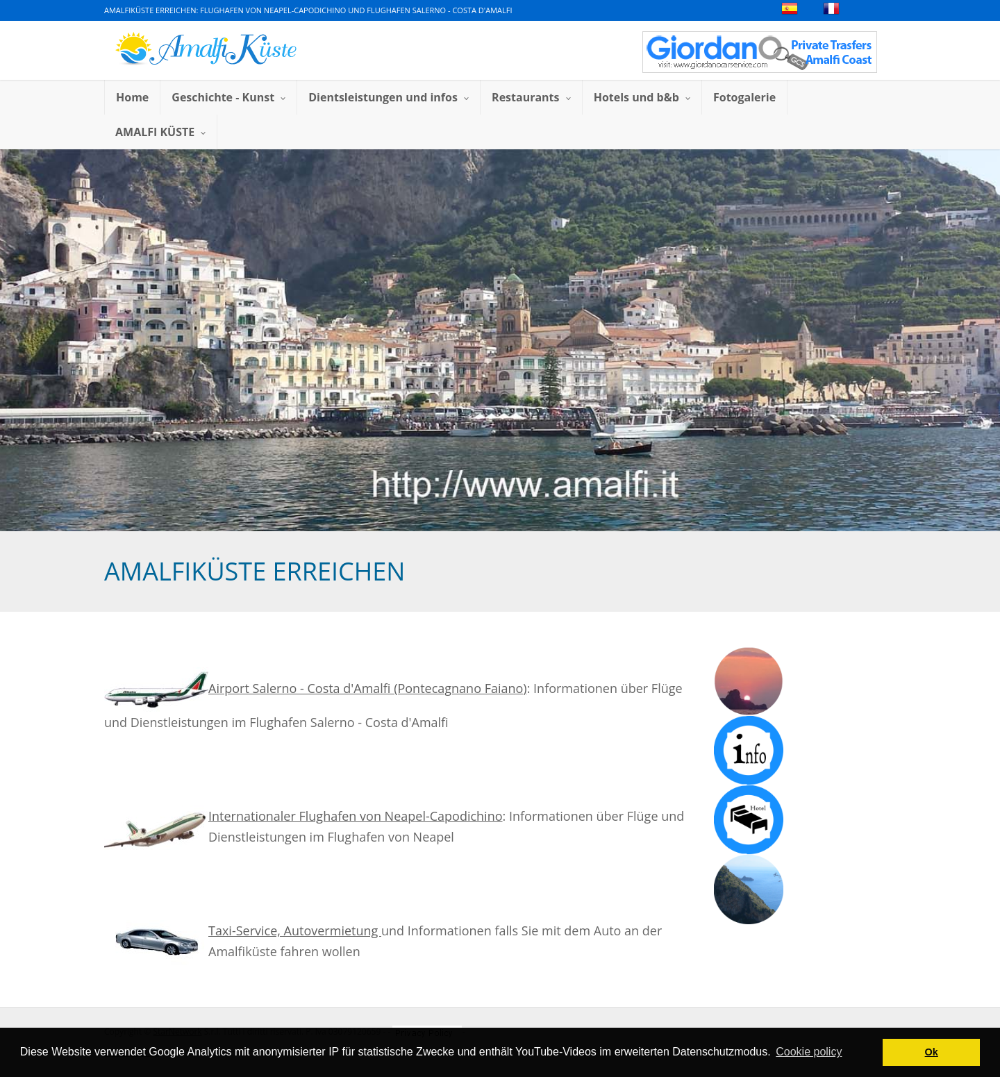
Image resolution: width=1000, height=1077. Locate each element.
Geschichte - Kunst (228, 97)
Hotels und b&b (642, 97)
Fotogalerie (744, 97)
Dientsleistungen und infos (388, 97)
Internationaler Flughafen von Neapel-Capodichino (355, 816)
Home (132, 97)
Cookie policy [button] (809, 1052)
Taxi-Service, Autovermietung (294, 930)
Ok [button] (931, 1052)
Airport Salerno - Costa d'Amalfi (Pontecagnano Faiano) (315, 688)
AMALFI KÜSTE (160, 132)
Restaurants (531, 97)
